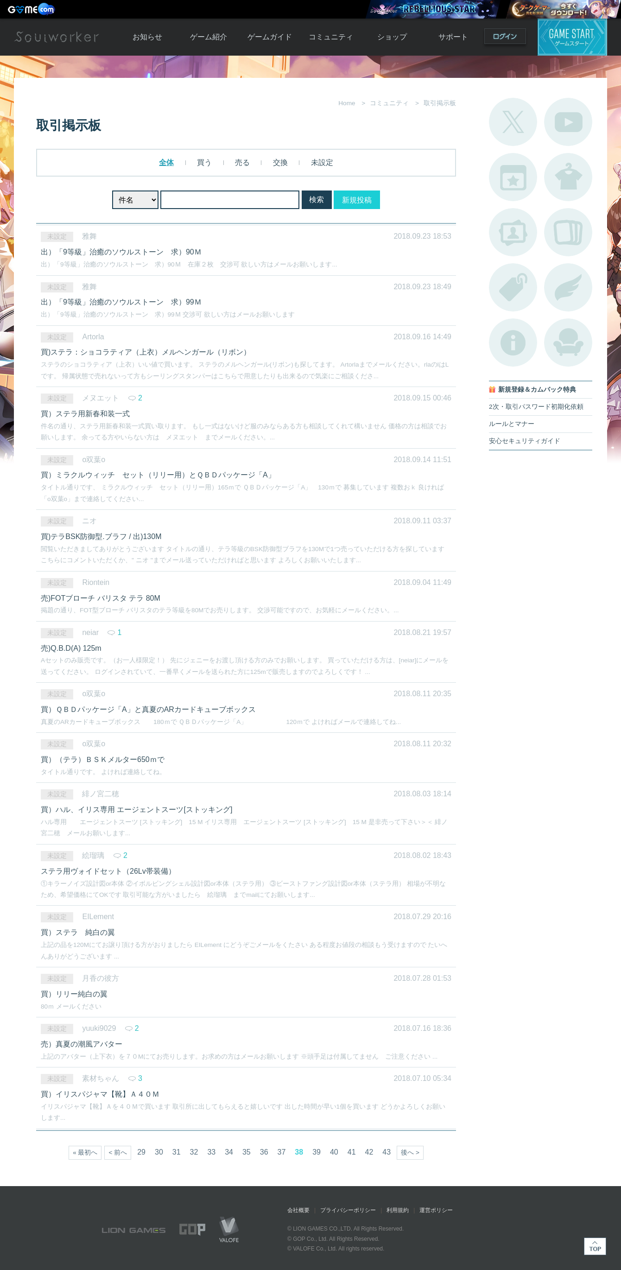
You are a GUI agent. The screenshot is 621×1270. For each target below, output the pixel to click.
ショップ (392, 37)
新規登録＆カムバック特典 (537, 389)
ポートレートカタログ (513, 232)
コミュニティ (331, 37)
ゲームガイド (269, 37)
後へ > (410, 1152)
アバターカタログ (568, 177)
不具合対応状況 (513, 342)
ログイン (505, 38)
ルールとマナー (511, 423)
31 (176, 1152)
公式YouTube (568, 122)
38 (299, 1152)
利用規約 (398, 1210)
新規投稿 (357, 200)
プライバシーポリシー (348, 1210)
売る (241, 162)
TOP (595, 1246)
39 (316, 1152)
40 (334, 1152)
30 (159, 1152)
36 (264, 1152)
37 (282, 1152)
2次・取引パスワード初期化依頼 (536, 406)
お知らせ (147, 37)
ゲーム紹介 (208, 37)
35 (246, 1152)
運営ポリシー (436, 1210)
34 (229, 1152)
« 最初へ (85, 1152)
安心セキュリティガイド (524, 441)
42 (369, 1152)
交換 (279, 162)
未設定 (321, 162)
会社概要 (298, 1210)
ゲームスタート (572, 37)
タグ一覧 (513, 287)
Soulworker (56, 37)
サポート (453, 37)
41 (352, 1152)
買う (203, 162)
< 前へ (117, 1152)
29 (141, 1152)
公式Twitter (513, 122)
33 (211, 1152)
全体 (166, 162)
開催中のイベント (513, 177)
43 (386, 1152)
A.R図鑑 (568, 232)
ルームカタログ (568, 342)
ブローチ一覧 (568, 287)
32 (194, 1152)
